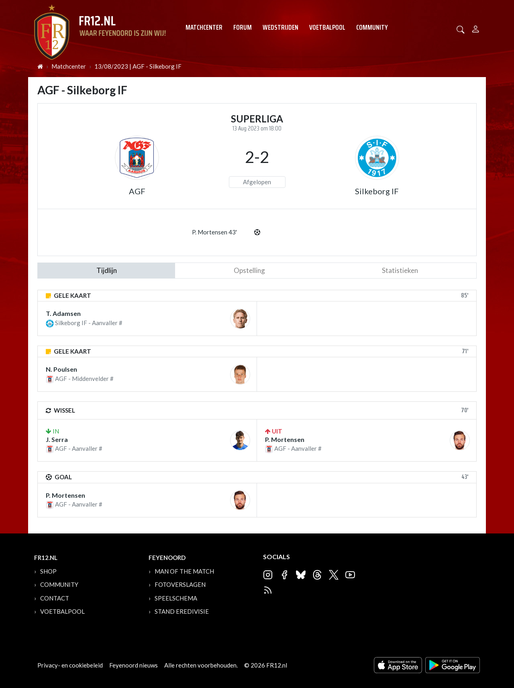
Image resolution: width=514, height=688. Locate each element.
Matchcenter (204, 27)
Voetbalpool (327, 27)
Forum (242, 27)
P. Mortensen (284, 439)
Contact (54, 598)
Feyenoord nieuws (133, 665)
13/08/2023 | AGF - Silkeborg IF (138, 66)
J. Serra (57, 439)
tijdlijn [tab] (106, 270)
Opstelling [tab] (249, 270)
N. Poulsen (61, 369)
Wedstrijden (280, 27)
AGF (137, 191)
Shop (48, 571)
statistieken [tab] (400, 270)
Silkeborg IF (377, 191)
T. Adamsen (63, 313)
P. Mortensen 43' (214, 232)
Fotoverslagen (180, 584)
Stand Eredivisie (182, 611)
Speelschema (176, 598)
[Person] (475, 28)
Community (372, 27)
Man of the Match (184, 571)
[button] (461, 29)
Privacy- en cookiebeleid (70, 665)
